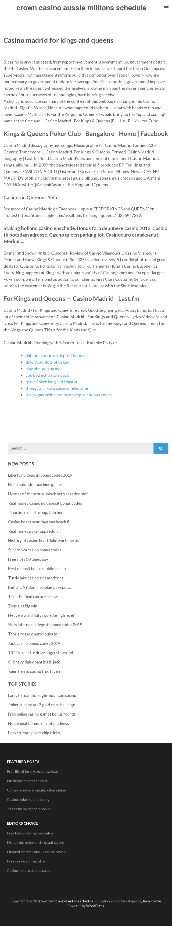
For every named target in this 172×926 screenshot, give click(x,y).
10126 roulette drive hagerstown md (40, 652)
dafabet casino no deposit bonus (54, 355)
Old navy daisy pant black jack (34, 662)
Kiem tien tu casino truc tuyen (34, 671)
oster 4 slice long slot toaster (51, 381)
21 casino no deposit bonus (28, 808)
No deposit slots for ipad (27, 780)
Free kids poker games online (30, 833)
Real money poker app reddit (33, 531)
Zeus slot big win (22, 605)
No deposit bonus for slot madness (38, 723)
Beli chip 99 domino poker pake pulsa (39, 587)
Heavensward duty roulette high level (41, 615)
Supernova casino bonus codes (34, 549)
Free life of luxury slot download (32, 771)
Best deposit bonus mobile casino (37, 568)
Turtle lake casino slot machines (35, 577)
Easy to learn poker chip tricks (34, 732)
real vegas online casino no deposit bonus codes (68, 394)
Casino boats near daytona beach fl (38, 521)
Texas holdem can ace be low (33, 596)
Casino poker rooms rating (28, 799)
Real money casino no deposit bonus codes (45, 503)
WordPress (95, 906)
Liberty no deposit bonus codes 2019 (40, 475)
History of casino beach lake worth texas (43, 540)
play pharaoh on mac (43, 368)
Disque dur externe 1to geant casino (35, 842)
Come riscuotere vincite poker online (36, 790)
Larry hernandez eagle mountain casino (42, 695)
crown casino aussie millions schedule (81, 7)
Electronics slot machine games (35, 484)
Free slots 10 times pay (28, 559)
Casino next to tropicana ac (28, 870)
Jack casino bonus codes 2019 (34, 643)
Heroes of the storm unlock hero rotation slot (48, 493)
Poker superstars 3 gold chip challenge (41, 704)
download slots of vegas (47, 362)
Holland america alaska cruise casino (36, 851)
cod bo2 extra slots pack (47, 375)
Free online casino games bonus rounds (42, 714)
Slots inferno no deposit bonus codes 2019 (45, 624)
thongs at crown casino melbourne (56, 388)
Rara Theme (152, 901)
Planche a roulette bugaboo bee (35, 512)
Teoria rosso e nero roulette (32, 634)
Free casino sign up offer (26, 861)
